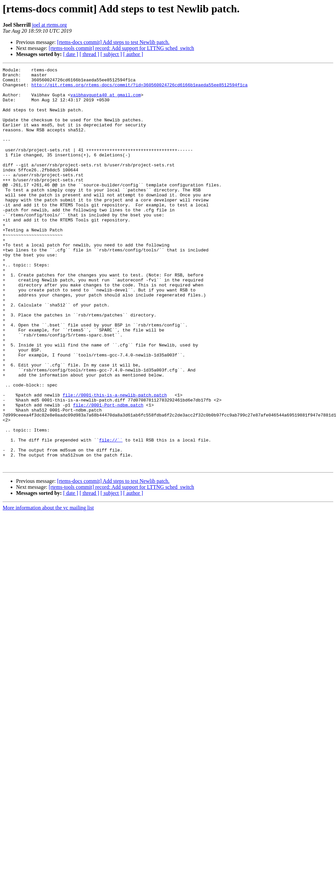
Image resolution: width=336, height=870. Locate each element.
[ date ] (70, 54)
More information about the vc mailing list (48, 588)
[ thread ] (89, 54)
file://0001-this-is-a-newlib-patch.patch (114, 461)
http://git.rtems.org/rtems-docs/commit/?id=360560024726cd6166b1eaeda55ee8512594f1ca (139, 89)
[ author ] (133, 54)
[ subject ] (111, 54)
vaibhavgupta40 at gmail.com (105, 101)
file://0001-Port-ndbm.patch (108, 473)
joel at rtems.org (49, 25)
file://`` (111, 515)
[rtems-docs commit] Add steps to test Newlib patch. (113, 42)
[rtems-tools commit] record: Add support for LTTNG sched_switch (121, 48)
